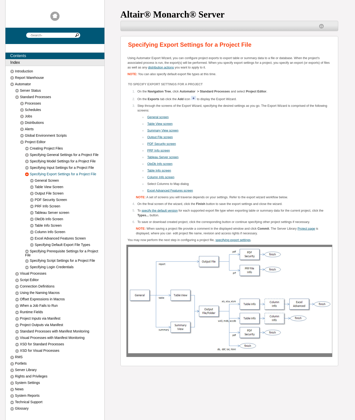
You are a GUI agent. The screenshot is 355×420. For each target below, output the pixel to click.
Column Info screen (161, 177)
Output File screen (160, 137)
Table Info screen (159, 170)
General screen (158, 117)
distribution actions (161, 67)
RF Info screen (158, 150)
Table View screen (160, 124)
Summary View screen (162, 130)
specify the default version (159, 210)
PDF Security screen (161, 144)
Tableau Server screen (163, 157)
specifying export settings (233, 240)
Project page (306, 228)
